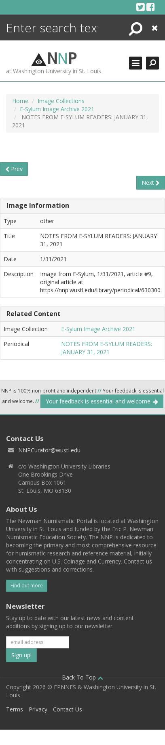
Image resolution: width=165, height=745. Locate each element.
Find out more (27, 585)
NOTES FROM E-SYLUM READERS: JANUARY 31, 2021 (106, 348)
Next (151, 182)
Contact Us (67, 709)
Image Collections (61, 101)
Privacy (38, 709)
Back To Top (82, 677)
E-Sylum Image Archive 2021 (57, 109)
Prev (14, 169)
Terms (14, 709)
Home (20, 101)
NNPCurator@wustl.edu (49, 450)
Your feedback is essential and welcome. (102, 401)
